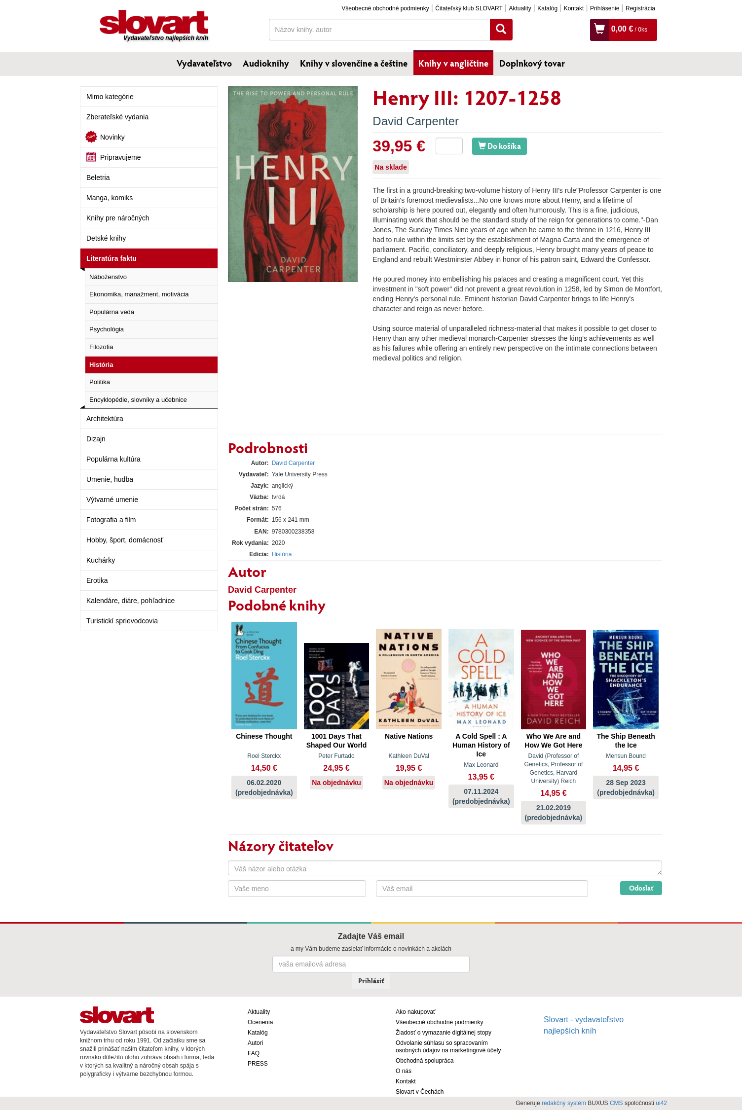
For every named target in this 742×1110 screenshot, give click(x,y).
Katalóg (547, 8)
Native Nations (409, 736)
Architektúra (104, 419)
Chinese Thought (264, 736)
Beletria (98, 177)
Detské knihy (106, 238)
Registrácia (640, 8)
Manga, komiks (109, 198)
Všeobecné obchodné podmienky (385, 8)
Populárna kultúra (113, 459)
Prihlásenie (604, 8)
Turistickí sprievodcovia (122, 621)
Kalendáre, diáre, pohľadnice (130, 601)
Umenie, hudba (109, 479)
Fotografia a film (111, 520)
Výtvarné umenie (112, 499)
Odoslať (641, 888)
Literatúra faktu (111, 258)
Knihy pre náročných (117, 218)
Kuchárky (100, 560)
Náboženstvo (108, 277)
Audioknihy (266, 63)
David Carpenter (415, 121)
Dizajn (96, 439)
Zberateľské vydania (117, 117)
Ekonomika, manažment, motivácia (139, 294)
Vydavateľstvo (204, 63)
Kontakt (574, 8)
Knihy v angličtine (453, 63)
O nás (403, 1071)
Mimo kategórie (110, 97)
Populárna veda (111, 312)
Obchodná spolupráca (424, 1060)
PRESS (258, 1063)
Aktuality (520, 8)
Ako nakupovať (416, 1011)
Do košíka (499, 146)
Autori (255, 1042)
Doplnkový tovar (532, 63)
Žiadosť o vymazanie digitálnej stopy (443, 1032)
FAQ (254, 1053)
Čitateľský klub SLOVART (468, 8)
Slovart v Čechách (420, 1091)
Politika (99, 382)
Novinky (112, 137)
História (101, 364)
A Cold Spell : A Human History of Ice (481, 745)
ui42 (661, 1103)
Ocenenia (260, 1022)
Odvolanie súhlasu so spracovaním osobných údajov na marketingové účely (448, 1046)
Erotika (97, 580)
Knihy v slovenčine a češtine (354, 63)
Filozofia (101, 347)
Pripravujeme (120, 157)
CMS (616, 1103)
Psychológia (106, 329)
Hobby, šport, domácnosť (124, 540)
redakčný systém (564, 1103)
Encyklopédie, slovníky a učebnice (138, 399)
